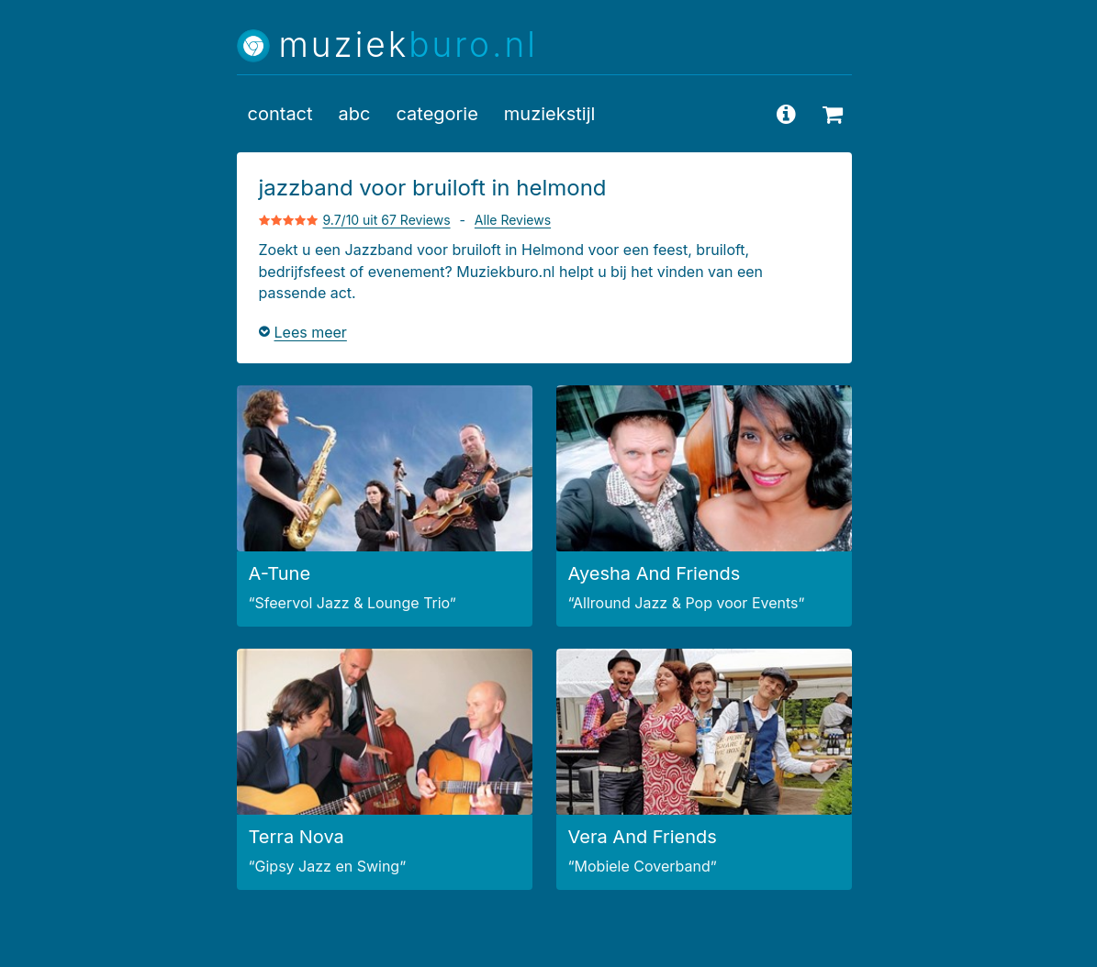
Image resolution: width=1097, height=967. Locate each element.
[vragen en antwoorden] (786, 113)
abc (355, 114)
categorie (436, 114)
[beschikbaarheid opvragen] (832, 113)
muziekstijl (550, 114)
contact (280, 114)
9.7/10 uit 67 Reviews (387, 220)
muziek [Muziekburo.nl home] (408, 45)
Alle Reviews (513, 220)
